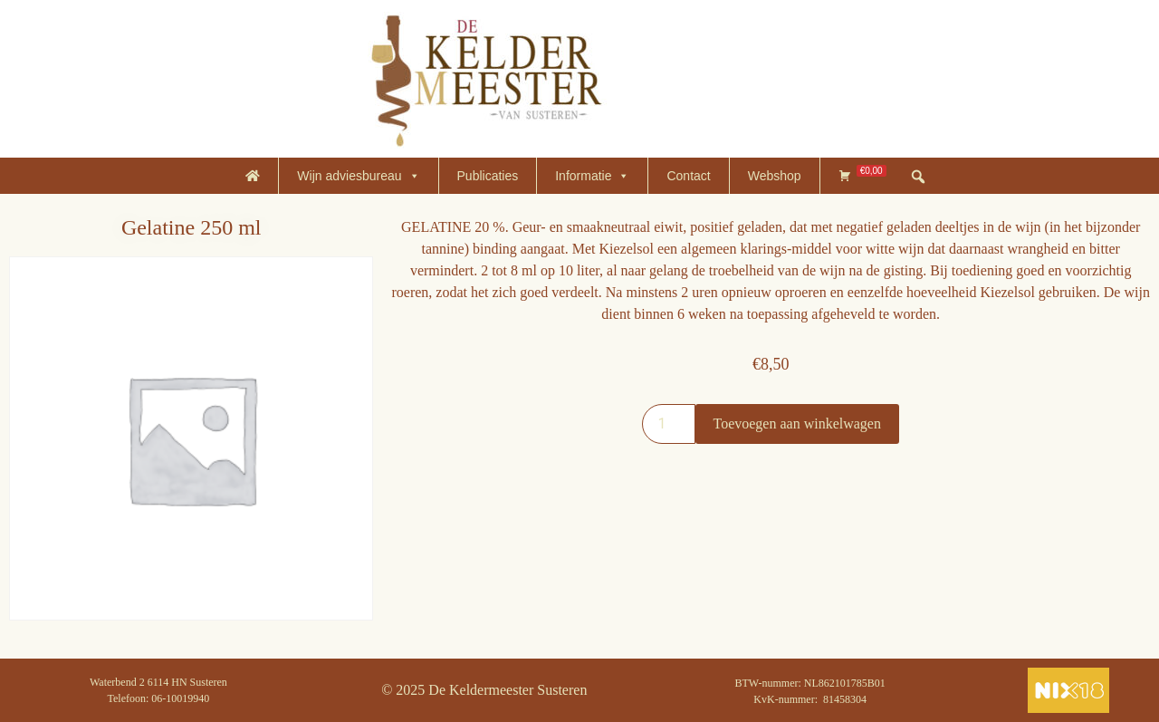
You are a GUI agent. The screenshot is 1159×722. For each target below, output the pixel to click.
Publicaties (488, 175)
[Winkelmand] (862, 176)
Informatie (592, 175)
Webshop (774, 175)
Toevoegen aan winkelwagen (797, 423)
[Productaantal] (668, 424)
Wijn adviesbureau (358, 175)
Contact (688, 175)
